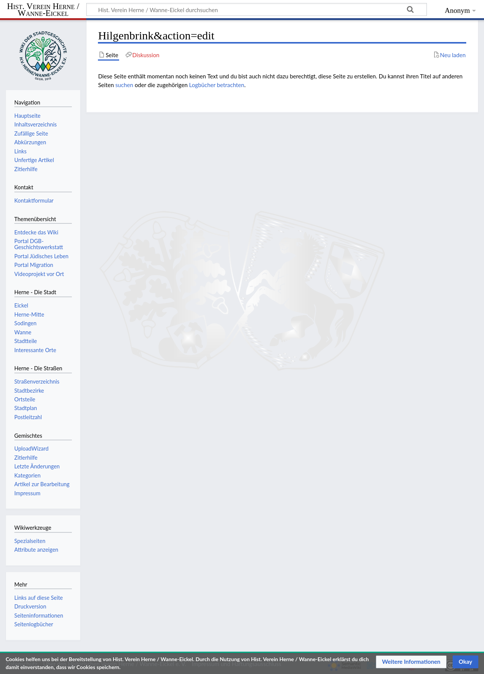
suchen (124, 84)
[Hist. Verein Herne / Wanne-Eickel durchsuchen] (257, 9)
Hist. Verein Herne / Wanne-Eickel (43, 10)
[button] (411, 661)
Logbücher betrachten (216, 84)
